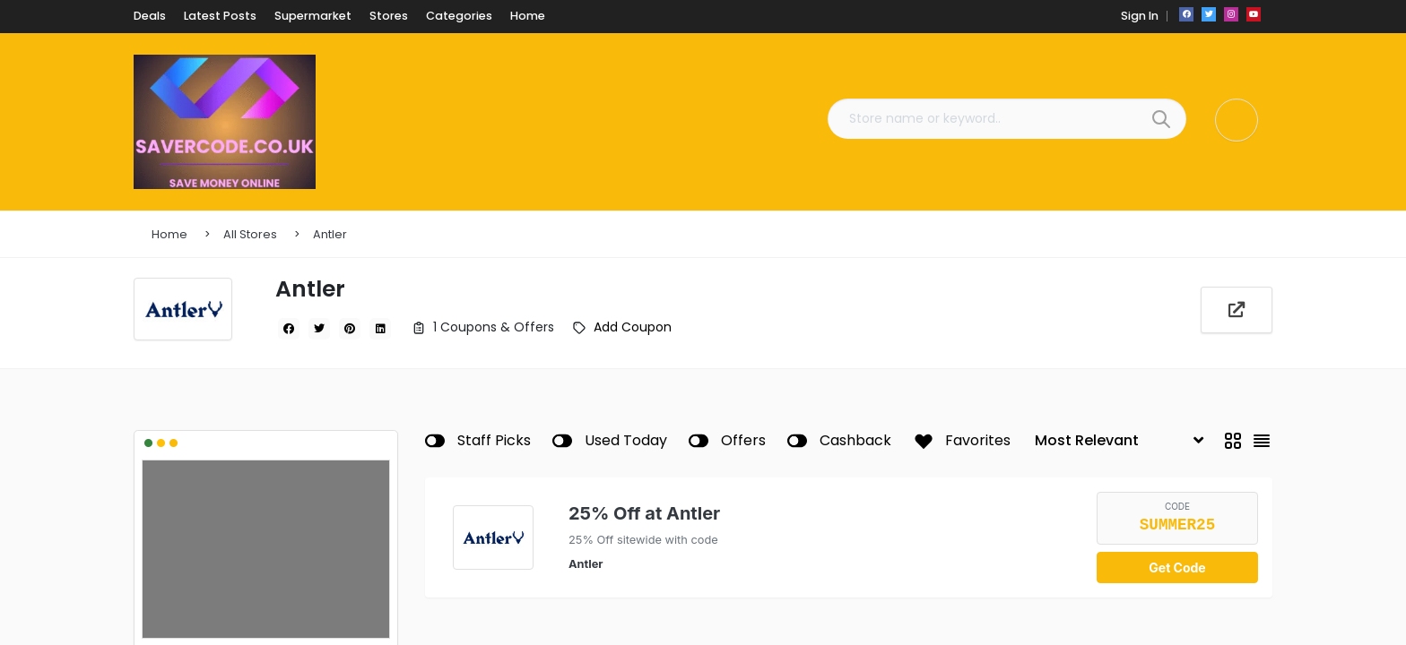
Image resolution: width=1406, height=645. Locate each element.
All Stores (250, 234)
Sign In (1139, 15)
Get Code (1177, 567)
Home (169, 234)
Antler (330, 234)
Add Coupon (633, 327)
